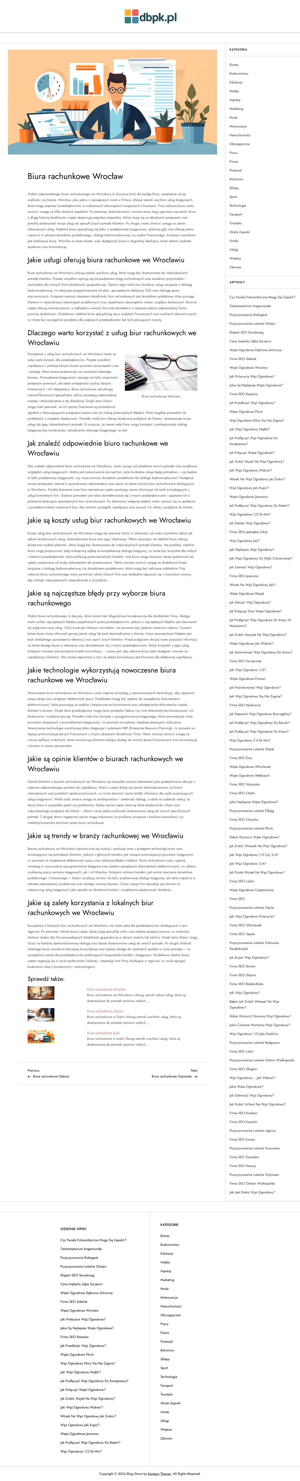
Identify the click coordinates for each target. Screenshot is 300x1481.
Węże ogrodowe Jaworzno (248, 496)
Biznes (233, 64)
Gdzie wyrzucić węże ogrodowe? (254, 837)
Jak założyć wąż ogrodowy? (250, 602)
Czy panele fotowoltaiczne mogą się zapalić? (262, 297)
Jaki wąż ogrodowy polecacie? (252, 916)
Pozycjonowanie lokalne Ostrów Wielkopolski (261, 1060)
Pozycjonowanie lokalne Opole (251, 907)
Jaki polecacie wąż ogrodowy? (252, 376)
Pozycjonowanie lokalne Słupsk (251, 749)
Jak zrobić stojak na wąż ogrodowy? (256, 461)
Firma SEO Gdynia (242, 975)
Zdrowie (235, 267)
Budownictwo (238, 73)
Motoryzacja (238, 126)
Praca (233, 152)
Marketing (236, 108)
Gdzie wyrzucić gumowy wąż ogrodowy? (260, 1016)
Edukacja (235, 82)
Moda (233, 117)
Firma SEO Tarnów (242, 966)
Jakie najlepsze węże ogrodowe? (253, 802)
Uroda (233, 240)
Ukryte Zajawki (239, 232)
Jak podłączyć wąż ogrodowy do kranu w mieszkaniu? (260, 623)
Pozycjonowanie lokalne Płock (251, 828)
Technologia (237, 205)
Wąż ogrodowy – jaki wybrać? (252, 1077)
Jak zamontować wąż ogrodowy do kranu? (260, 652)
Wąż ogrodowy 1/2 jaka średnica (253, 1033)
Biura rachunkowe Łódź (103, 1032)
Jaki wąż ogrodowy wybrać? (250, 470)
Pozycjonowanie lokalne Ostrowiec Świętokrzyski (254, 945)
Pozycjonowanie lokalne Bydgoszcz (254, 1042)
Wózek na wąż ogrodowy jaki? (252, 584)
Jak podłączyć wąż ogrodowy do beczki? (259, 722)
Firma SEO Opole (242, 934)
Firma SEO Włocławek (245, 925)
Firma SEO (237, 898)
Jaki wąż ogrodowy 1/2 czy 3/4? (254, 854)
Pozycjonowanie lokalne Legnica (252, 1130)
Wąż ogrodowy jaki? (244, 540)
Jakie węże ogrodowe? (246, 1086)
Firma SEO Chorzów (243, 819)
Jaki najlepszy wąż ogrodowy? (251, 549)
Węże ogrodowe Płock (246, 411)
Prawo (233, 161)
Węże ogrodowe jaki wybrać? (251, 643)
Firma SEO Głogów (243, 1069)
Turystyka (235, 223)
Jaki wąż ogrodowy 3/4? (247, 863)
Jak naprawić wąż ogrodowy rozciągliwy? (260, 713)
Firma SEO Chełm (242, 793)
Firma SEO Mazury (242, 1165)
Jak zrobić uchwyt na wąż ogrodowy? (257, 1104)
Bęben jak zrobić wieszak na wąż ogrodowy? (254, 1004)
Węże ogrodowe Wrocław (248, 367)
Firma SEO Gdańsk (242, 358)
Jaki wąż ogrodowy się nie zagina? (255, 696)
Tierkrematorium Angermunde (250, 306)
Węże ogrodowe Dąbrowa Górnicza (255, 350)
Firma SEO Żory (240, 757)
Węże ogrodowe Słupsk (246, 593)
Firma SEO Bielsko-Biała (246, 983)
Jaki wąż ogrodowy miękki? (249, 429)
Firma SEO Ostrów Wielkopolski (252, 1183)
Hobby (234, 91)
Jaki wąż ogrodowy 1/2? (247, 669)
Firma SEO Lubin (241, 1051)
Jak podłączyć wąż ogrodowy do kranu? (259, 731)
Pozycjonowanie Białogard (248, 314)
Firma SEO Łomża (242, 1139)
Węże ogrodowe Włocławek (250, 766)
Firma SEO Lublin (241, 881)
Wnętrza (235, 258)
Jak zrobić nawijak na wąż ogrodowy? (258, 634)
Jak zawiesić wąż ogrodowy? (250, 567)
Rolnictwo (236, 179)
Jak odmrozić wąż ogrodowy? (251, 1095)
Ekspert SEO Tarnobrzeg (246, 332)
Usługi (233, 249)
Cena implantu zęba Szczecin (250, 341)
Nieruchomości (240, 135)
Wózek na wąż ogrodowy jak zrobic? (257, 479)
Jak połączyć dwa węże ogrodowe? (255, 611)
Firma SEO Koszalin (243, 1121)
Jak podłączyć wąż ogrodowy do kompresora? (253, 441)
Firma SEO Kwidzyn (243, 1113)
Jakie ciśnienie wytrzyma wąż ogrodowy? (259, 1025)
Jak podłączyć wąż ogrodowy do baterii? (259, 505)
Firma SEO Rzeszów (243, 394)
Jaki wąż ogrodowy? (244, 992)
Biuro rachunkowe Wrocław (106, 989)
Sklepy (234, 188)
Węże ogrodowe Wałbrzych (249, 775)
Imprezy (234, 99)
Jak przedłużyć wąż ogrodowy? (252, 402)
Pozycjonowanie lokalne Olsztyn (252, 323)
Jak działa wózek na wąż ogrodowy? (257, 872)
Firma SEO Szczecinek (245, 661)
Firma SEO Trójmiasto (244, 784)
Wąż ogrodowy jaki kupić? (249, 487)
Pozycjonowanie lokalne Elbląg (251, 810)
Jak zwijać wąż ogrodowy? (249, 957)
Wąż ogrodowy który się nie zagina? (256, 420)
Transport (235, 214)
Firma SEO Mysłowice (244, 705)
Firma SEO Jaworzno (244, 576)
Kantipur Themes (159, 1473)
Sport (233, 196)
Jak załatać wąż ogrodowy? (249, 523)
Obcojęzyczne (239, 143)
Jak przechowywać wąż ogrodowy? (255, 687)
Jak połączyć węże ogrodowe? (251, 452)
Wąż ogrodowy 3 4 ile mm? (250, 740)
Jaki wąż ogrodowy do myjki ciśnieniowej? (260, 558)
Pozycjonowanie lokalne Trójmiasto (254, 1174)
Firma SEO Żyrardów (244, 1157)
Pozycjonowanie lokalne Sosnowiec (254, 1148)
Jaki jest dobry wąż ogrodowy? (252, 1192)
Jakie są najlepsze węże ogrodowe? (256, 385)
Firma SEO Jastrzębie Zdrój (248, 532)
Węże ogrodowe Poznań (247, 678)
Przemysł (235, 170)
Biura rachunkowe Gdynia (105, 1011)
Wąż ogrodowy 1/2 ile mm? (250, 514)
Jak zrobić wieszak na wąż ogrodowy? (258, 846)
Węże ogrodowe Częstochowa (251, 890)
